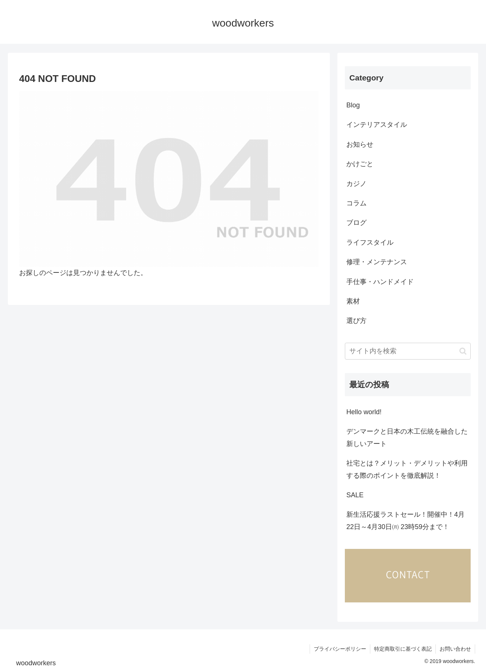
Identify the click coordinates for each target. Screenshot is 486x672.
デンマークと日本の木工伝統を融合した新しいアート (407, 437)
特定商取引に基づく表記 (403, 649)
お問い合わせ (455, 649)
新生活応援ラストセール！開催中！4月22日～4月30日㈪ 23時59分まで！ (405, 520)
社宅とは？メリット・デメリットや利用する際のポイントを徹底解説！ (407, 469)
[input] (408, 351)
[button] (463, 351)
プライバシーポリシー (340, 649)
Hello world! (364, 412)
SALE (355, 495)
